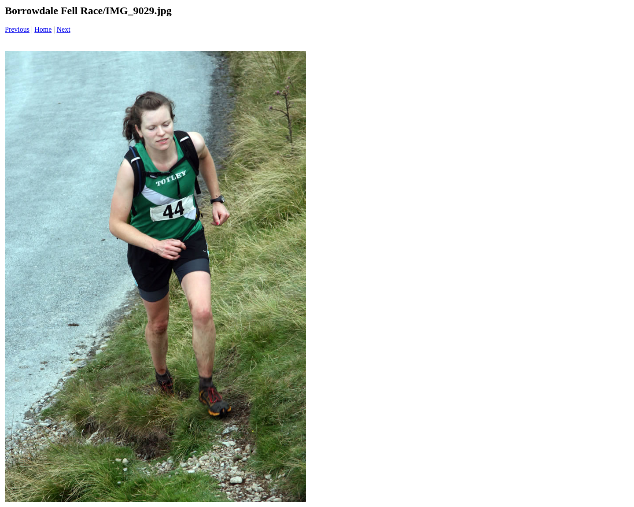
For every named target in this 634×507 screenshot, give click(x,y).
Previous (17, 29)
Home (43, 29)
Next (63, 29)
